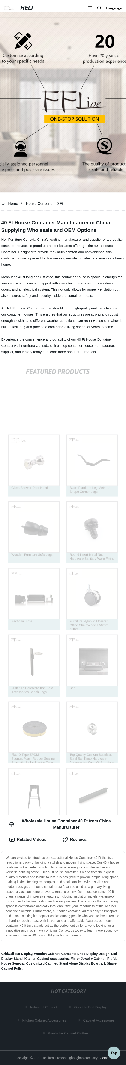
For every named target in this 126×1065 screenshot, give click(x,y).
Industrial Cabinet (44, 1007)
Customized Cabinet (41, 963)
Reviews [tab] (75, 840)
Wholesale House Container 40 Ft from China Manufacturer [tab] (60, 824)
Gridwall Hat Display (16, 954)
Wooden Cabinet (47, 954)
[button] (90, 8)
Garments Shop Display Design (85, 954)
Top (114, 1053)
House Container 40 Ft (44, 204)
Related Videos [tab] (27, 840)
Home (13, 204)
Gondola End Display (91, 1007)
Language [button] (114, 8)
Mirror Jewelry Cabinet (88, 958)
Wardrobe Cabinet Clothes (68, 1033)
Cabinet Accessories (99, 1020)
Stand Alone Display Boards (80, 963)
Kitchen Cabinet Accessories (46, 958)
